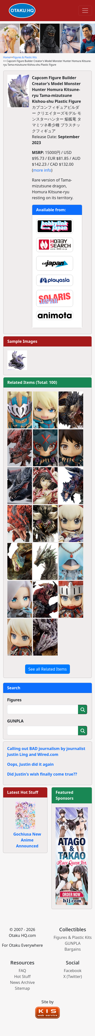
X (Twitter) (72, 976)
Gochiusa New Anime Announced (27, 840)
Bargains (72, 949)
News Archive (22, 982)
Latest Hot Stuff (22, 792)
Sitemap (22, 988)
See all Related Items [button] (47, 669)
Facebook (72, 970)
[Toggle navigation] (85, 10)
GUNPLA (15, 721)
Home (6, 57)
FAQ (22, 970)
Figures (14, 700)
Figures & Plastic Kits (25, 57)
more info (42, 170)
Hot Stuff (22, 976)
